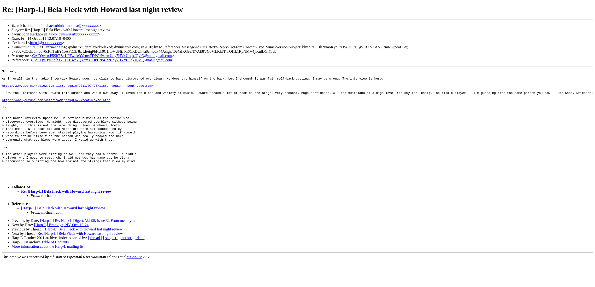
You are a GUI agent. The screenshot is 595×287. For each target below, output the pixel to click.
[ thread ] (95, 259)
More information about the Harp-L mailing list (48, 268)
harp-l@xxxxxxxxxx (46, 43)
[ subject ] (110, 259)
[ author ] (126, 259)
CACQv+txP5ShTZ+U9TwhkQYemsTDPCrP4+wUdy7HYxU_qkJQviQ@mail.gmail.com (102, 56)
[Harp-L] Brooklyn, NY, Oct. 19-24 (61, 246)
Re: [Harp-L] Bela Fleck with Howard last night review (66, 213)
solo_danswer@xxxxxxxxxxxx (74, 34)
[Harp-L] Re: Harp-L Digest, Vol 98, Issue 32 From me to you (87, 242)
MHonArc (133, 278)
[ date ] (140, 259)
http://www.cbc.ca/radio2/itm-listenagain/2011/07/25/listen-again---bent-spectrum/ (77, 89)
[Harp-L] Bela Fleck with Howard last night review (63, 230)
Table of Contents (55, 264)
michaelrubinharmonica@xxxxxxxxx (70, 25)
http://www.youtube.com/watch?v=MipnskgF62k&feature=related (56, 106)
